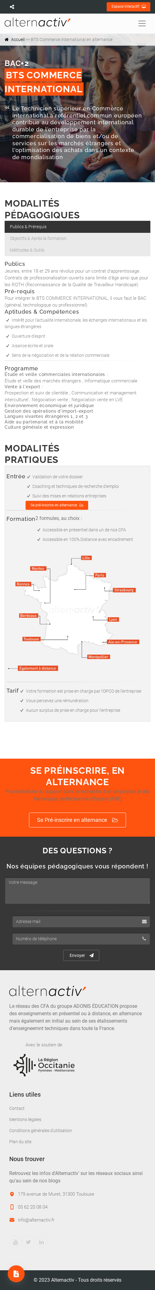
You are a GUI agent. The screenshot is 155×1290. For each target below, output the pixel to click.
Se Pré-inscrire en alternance (77, 820)
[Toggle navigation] (142, 23)
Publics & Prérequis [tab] (28, 226)
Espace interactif (129, 6)
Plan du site (20, 1141)
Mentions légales (25, 1119)
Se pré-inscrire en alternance (57, 505)
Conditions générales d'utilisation (40, 1130)
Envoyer (82, 955)
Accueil (18, 39)
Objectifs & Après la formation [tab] (38, 238)
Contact (17, 1108)
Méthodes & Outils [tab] (27, 250)
